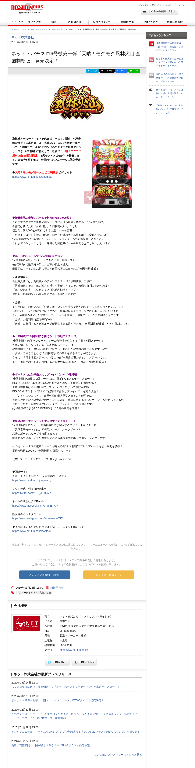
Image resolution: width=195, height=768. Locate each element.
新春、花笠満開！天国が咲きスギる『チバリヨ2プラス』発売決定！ (51, 745)
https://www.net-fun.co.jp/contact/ (31, 530)
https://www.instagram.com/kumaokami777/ (37, 518)
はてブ (92, 70)
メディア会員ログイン (109, 574)
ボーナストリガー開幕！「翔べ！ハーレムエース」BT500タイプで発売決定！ (57, 700)
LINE (134, 70)
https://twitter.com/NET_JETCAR (31, 492)
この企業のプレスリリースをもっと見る (118, 754)
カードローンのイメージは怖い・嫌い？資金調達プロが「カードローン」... (169, 93)
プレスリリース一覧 (38, 29)
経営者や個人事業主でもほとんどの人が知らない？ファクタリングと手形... (169, 62)
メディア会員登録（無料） (45, 574)
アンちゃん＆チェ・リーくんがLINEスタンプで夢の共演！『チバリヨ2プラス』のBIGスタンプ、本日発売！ (75, 731)
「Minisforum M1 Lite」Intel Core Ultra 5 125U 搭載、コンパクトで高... (169, 109)
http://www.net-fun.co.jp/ (74, 649)
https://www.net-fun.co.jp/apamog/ (32, 176)
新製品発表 (57, 587)
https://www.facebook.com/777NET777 (35, 505)
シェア (121, 70)
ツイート (107, 70)
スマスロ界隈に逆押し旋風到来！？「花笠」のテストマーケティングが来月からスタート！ (65, 686)
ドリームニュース (19, 29)
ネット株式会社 (57, 29)
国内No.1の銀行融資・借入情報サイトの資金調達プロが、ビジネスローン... (169, 78)
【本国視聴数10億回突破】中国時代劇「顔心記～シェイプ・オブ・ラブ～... (169, 46)
